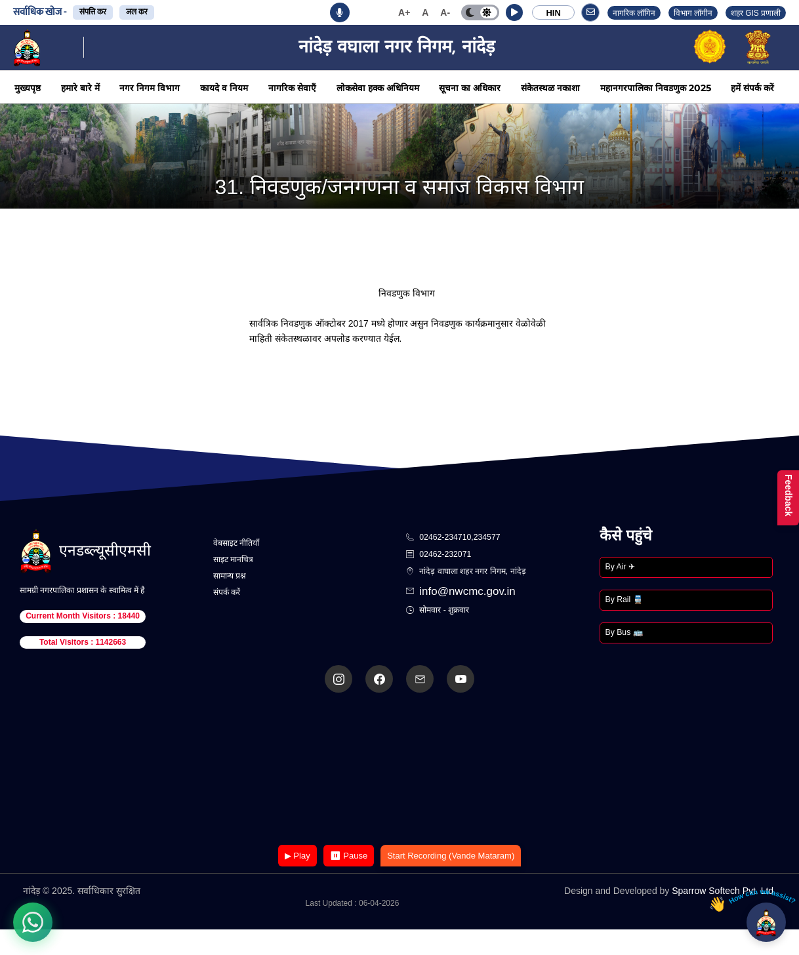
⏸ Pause (348, 856)
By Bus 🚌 (624, 632)
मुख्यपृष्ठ (27, 88)
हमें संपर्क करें (752, 88)
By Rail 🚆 (624, 599)
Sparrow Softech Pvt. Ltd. (724, 890)
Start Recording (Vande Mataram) (450, 856)
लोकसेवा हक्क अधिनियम (378, 88)
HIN (553, 13)
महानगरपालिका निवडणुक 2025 (655, 88)
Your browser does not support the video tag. (399, 769)
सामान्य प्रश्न (229, 575)
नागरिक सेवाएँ (292, 88)
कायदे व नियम (224, 88)
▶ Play (297, 856)
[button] (514, 12)
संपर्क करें (226, 592)
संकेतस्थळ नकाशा (550, 88)
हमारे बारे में (80, 88)
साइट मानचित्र (233, 559)
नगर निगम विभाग (149, 88)
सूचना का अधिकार (470, 88)
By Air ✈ (620, 566)
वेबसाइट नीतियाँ (236, 543)
